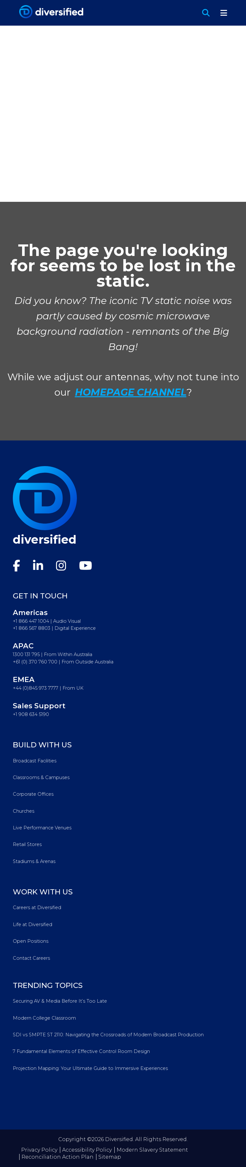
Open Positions (30, 941)
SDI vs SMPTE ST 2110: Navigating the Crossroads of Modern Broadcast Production (108, 1035)
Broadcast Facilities (34, 761)
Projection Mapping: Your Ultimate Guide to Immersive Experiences (90, 1068)
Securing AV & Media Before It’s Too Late (60, 1001)
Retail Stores (27, 844)
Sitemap (109, 1157)
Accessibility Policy (87, 1150)
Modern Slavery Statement (152, 1150)
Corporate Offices (33, 794)
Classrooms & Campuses (41, 777)
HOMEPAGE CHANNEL (130, 392)
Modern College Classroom (44, 1018)
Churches (23, 811)
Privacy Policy (39, 1150)
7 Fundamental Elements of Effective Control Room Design (81, 1051)
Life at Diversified (32, 924)
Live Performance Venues (42, 828)
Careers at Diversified (37, 907)
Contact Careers (31, 958)
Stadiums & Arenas (34, 861)
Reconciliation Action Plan (57, 1157)
